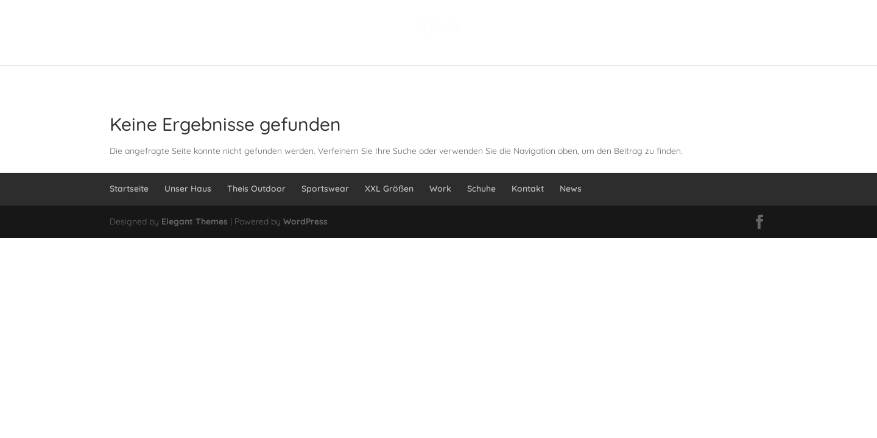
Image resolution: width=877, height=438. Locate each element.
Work (440, 188)
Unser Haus (187, 188)
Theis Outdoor (256, 188)
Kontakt (528, 188)
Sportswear (325, 188)
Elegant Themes (194, 221)
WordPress (305, 221)
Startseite (129, 188)
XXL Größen (389, 188)
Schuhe (481, 188)
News (571, 188)
